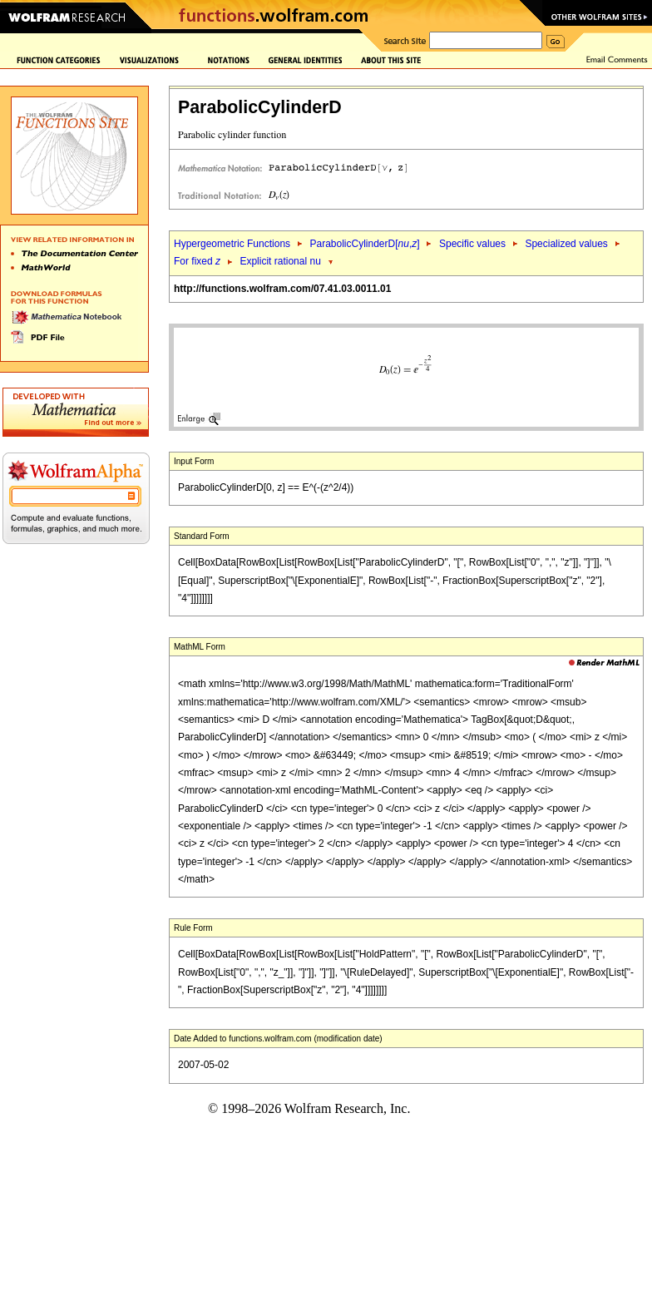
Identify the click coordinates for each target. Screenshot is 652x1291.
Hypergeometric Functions (232, 244)
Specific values (472, 244)
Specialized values (566, 244)
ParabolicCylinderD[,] (364, 244)
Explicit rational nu (280, 261)
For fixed (197, 261)
